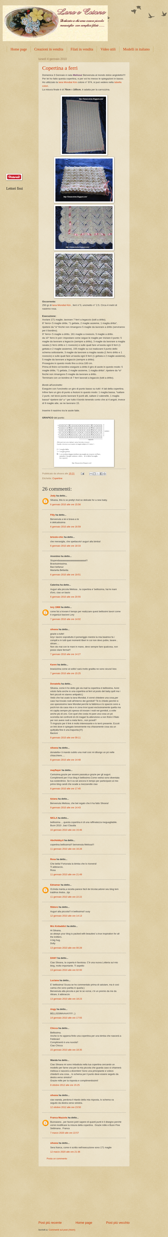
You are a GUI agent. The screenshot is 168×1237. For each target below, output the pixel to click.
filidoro (54, 907)
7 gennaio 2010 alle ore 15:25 (65, 673)
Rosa (53, 859)
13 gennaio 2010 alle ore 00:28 (66, 947)
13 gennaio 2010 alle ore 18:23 (66, 998)
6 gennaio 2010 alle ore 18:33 (65, 545)
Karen (53, 664)
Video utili (108, 49)
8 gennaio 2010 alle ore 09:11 (65, 737)
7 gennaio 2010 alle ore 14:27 (65, 654)
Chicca (54, 1028)
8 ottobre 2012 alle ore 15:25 (65, 1085)
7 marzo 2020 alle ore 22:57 (64, 1132)
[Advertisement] (84, 1193)
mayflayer (55, 770)
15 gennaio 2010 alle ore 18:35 (66, 1049)
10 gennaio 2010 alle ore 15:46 (66, 830)
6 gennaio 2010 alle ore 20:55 (65, 596)
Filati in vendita (82, 49)
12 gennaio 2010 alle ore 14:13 (66, 915)
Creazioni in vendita (48, 49)
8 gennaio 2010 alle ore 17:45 (65, 788)
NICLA (53, 818)
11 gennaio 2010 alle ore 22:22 (66, 896)
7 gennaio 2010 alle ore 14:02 (65, 619)
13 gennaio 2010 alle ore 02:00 (66, 970)
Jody (53, 495)
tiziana (53, 798)
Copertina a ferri (60, 68)
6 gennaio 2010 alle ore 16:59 (65, 526)
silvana (54, 629)
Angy (53, 1009)
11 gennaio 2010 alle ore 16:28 (66, 849)
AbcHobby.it (57, 840)
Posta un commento (57, 1158)
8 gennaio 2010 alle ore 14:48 (65, 759)
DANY (53, 958)
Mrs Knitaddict (58, 926)
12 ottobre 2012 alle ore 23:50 (65, 1107)
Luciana (54, 980)
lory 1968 (55, 607)
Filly (52, 514)
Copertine (57, 478)
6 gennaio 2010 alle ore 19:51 (65, 574)
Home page (19, 49)
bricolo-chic (56, 537)
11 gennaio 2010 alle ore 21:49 (66, 874)
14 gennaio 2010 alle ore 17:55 (66, 1017)
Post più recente (50, 1222)
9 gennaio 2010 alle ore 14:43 (65, 807)
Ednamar (55, 884)
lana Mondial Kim (68, 82)
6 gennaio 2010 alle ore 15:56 (65, 504)
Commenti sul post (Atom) (62, 1229)
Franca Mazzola (58, 1117)
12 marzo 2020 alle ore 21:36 (65, 1151)
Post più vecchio (118, 1222)
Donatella (55, 683)
